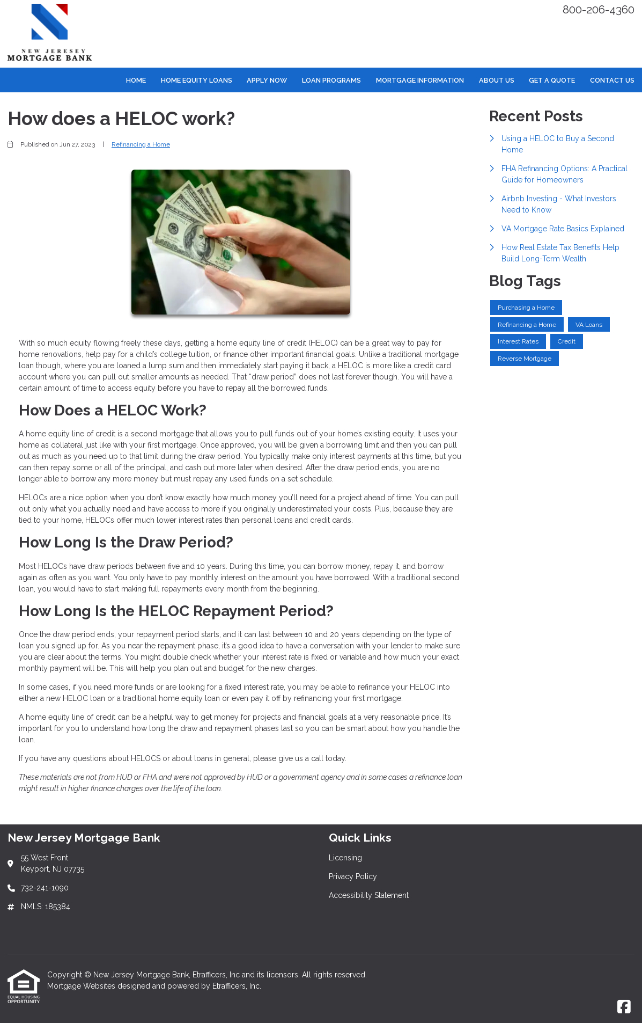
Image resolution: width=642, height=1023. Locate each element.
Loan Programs (331, 80)
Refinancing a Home (141, 144)
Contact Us (612, 80)
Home (136, 80)
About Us (496, 80)
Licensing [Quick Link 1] (345, 857)
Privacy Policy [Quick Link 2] (353, 876)
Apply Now (267, 80)
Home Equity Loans (196, 80)
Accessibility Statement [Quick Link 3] (369, 895)
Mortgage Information (420, 80)
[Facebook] (624, 1007)
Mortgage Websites (82, 986)
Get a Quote (552, 80)
